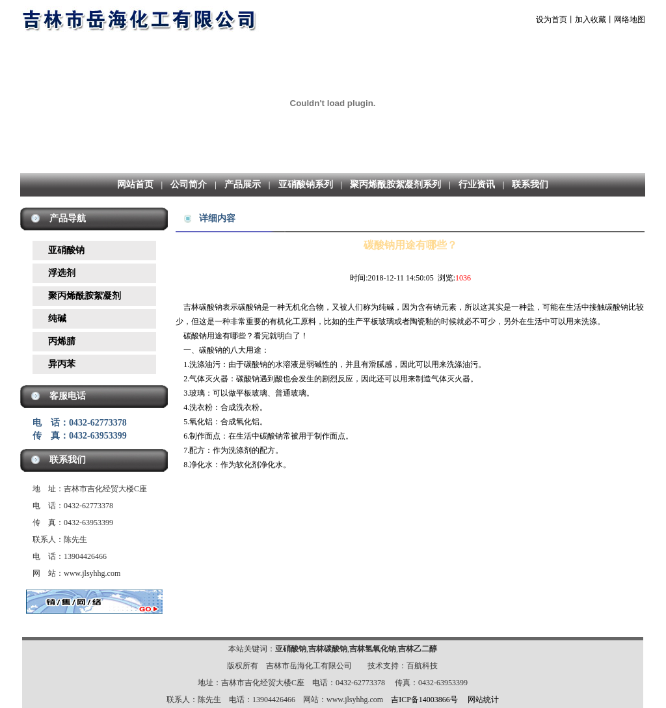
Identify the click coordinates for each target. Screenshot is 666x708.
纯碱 (57, 318)
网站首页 (135, 184)
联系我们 (530, 184)
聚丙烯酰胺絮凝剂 (84, 296)
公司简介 (188, 184)
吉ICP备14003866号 (424, 699)
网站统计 (483, 699)
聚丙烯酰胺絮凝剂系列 (395, 184)
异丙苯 (61, 364)
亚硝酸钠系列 (305, 184)
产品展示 (242, 184)
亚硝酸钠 (66, 250)
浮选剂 (61, 273)
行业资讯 (477, 184)
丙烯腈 (61, 341)
